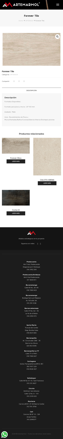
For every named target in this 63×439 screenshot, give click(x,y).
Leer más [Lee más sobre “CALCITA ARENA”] (47, 183)
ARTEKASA (29, 21)
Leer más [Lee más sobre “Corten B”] (16, 213)
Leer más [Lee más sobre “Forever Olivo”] (16, 161)
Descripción (31, 90)
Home (21, 21)
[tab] (31, 90)
